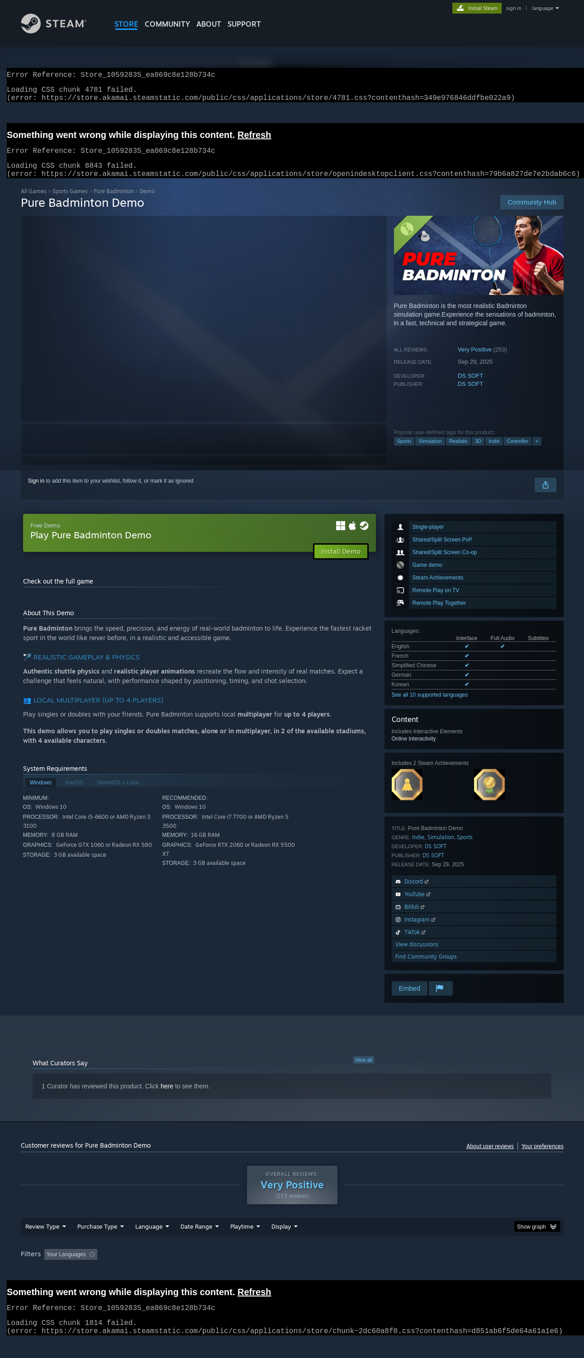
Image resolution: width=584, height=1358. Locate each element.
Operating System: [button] (368, 1271)
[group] (292, 1272)
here (167, 1097)
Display (281, 1243)
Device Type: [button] (484, 1271)
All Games (34, 202)
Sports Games (70, 202)
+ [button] (537, 452)
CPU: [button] (414, 1271)
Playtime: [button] (227, 1271)
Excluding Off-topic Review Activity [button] (157, 1271)
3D (478, 452)
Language (148, 1243)
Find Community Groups (426, 967)
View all (363, 1070)
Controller (517, 452)
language (542, 8)
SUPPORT (244, 23)
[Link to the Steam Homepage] (60, 31)
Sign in (36, 492)
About (208, 23)
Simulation (430, 452)
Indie (494, 452)
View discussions (416, 955)
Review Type (42, 1243)
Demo (147, 202)
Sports (404, 452)
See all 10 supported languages (430, 706)
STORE (126, 23)
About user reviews (490, 1157)
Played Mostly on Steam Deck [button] (292, 1271)
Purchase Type (97, 1243)
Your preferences (543, 1157)
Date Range (196, 1243)
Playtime (241, 1243)
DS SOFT (470, 386)
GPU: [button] (444, 1271)
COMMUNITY (167, 23)
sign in (513, 8)
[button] (51, 1271)
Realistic (458, 452)
